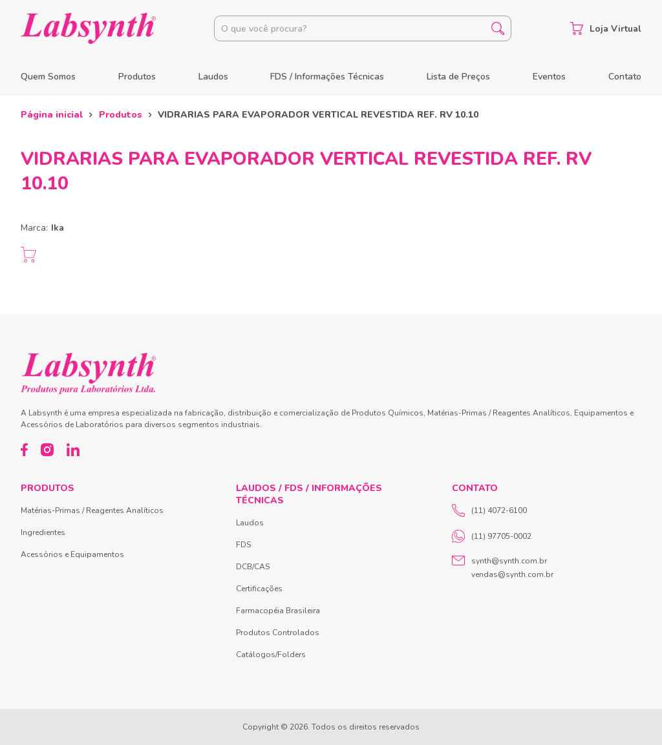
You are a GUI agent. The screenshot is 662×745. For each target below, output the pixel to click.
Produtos (137, 76)
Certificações (259, 588)
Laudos (213, 76)
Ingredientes (43, 532)
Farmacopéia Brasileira (278, 610)
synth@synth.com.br (509, 561)
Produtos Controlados (277, 632)
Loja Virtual (605, 28)
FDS (243, 545)
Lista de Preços (458, 76)
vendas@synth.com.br (512, 574)
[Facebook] (24, 449)
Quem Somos (48, 76)
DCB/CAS (253, 566)
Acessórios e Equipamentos (72, 554)
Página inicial (52, 115)
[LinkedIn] (73, 449)
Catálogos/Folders (271, 654)
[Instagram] (47, 449)
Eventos (549, 76)
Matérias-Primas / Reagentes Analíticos (92, 510)
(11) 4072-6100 (489, 510)
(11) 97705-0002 (491, 536)
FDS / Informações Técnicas (327, 76)
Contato (624, 76)
